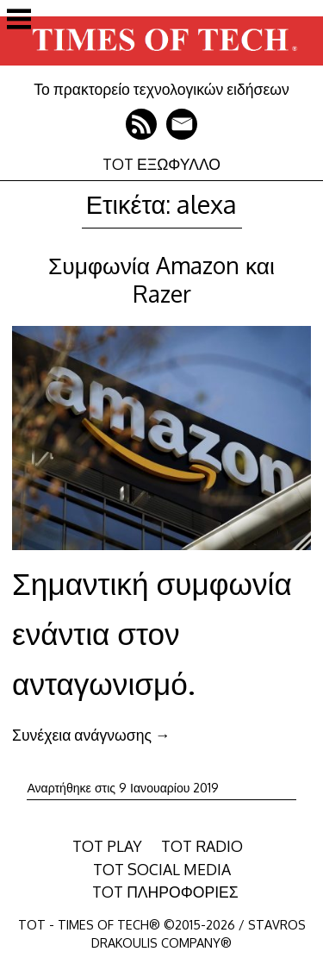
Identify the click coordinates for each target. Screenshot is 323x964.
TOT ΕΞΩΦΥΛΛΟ (161, 163)
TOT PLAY (107, 845)
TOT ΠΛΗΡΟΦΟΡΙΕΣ (165, 891)
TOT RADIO (202, 845)
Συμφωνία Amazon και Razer (161, 279)
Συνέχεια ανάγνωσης (91, 734)
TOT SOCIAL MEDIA (162, 869)
